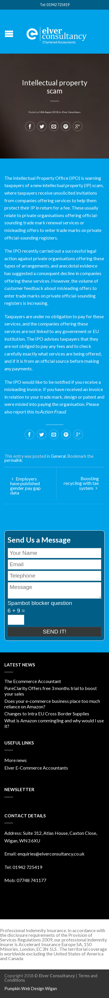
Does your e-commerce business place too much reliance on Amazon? (52, 703)
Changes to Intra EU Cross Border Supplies (46, 713)
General (58, 456)
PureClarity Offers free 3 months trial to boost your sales (50, 690)
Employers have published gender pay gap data (25, 485)
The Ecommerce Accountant (32, 681)
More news (15, 760)
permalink (13, 460)
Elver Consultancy (71, 111)
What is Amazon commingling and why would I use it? (54, 723)
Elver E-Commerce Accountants (36, 767)
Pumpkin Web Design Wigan (30, 988)
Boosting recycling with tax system (81, 483)
